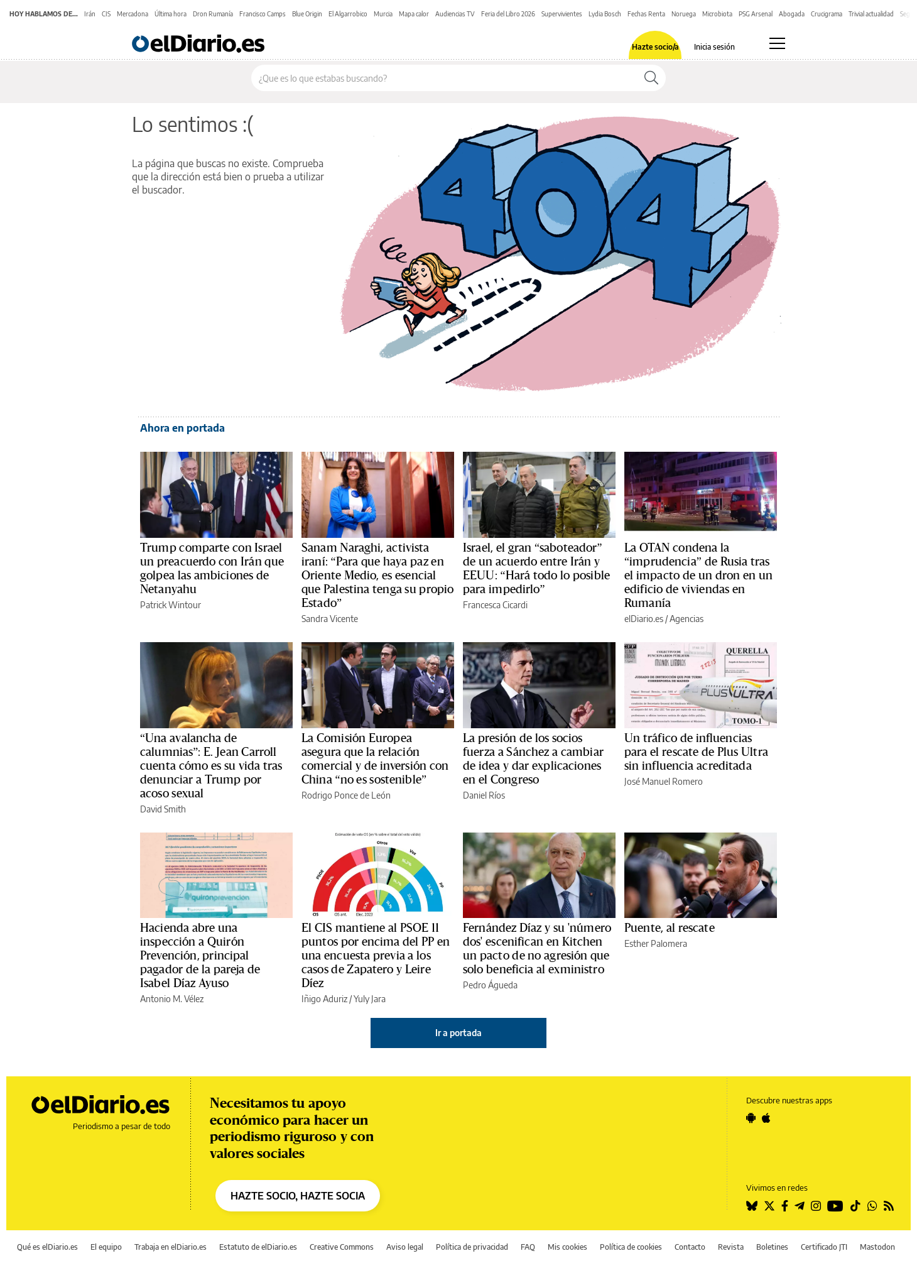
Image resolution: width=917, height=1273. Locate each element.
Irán (89, 14)
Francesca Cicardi (495, 604)
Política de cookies (631, 1247)
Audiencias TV (455, 14)
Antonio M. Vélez (171, 998)
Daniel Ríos (484, 795)
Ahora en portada (182, 428)
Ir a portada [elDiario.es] (458, 1032)
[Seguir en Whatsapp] (872, 1205)
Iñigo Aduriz (324, 998)
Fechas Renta (646, 14)
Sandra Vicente (329, 618)
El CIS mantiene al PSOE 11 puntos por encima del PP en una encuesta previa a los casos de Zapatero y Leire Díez (375, 956)
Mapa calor (414, 14)
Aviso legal (404, 1247)
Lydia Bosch (605, 14)
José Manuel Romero (663, 781)
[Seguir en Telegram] (800, 1205)
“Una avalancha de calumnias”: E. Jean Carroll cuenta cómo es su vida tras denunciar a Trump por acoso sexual (211, 766)
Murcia (383, 14)
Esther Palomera (655, 943)
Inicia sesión (714, 47)
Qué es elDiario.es (47, 1247)
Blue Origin (307, 14)
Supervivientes (561, 14)
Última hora (171, 14)
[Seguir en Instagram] (816, 1205)
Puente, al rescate (669, 928)
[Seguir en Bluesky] (751, 1205)
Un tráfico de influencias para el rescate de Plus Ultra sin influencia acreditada (696, 752)
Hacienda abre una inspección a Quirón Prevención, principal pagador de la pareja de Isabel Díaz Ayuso (200, 956)
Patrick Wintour (170, 604)
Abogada (792, 14)
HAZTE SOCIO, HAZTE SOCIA (298, 1195)
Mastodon (877, 1247)
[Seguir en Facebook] (784, 1205)
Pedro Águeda (490, 985)
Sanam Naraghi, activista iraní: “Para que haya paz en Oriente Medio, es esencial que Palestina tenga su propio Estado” (377, 575)
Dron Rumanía (213, 14)
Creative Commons (342, 1247)
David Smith (163, 809)
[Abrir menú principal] (777, 43)
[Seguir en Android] (751, 1117)
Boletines (772, 1247)
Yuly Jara (370, 998)
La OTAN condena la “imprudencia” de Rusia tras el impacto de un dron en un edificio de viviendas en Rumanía (698, 575)
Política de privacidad (472, 1247)
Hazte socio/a (655, 47)
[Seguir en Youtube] (835, 1205)
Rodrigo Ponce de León (346, 795)
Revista (731, 1247)
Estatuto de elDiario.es (258, 1247)
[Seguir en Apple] (766, 1117)
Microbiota (717, 14)
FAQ (528, 1247)
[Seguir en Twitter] (769, 1205)
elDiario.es (643, 618)
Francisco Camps (262, 14)
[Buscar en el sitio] (444, 78)
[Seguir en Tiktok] (855, 1205)
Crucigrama (826, 14)
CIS (106, 14)
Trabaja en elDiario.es (170, 1247)
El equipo (106, 1247)
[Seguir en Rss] (889, 1205)
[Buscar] (651, 78)
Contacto (690, 1247)
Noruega (683, 14)
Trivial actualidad (871, 14)
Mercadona (132, 14)
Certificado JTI (824, 1247)
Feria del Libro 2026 (508, 14)
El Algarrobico (347, 14)
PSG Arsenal (756, 14)
